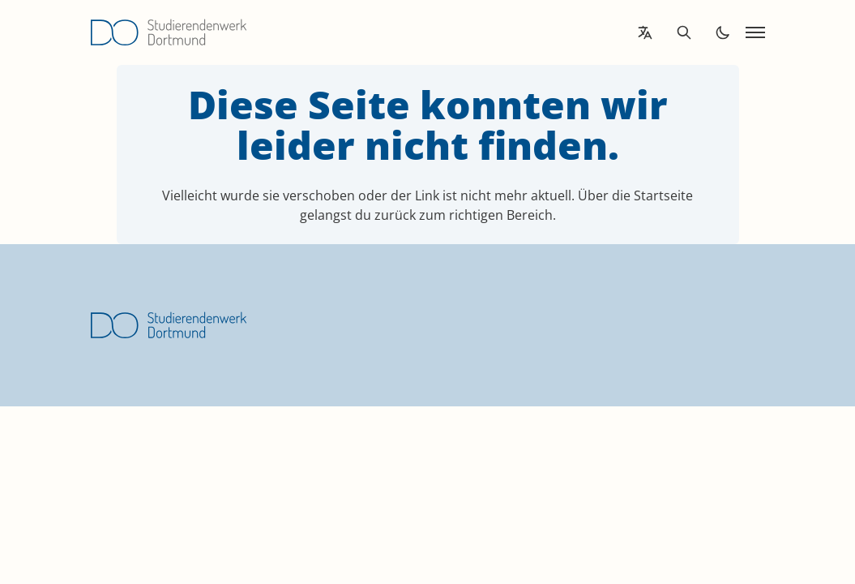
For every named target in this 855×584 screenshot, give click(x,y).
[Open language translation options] (645, 32)
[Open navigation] (755, 32)
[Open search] (684, 32)
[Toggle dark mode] (723, 32)
